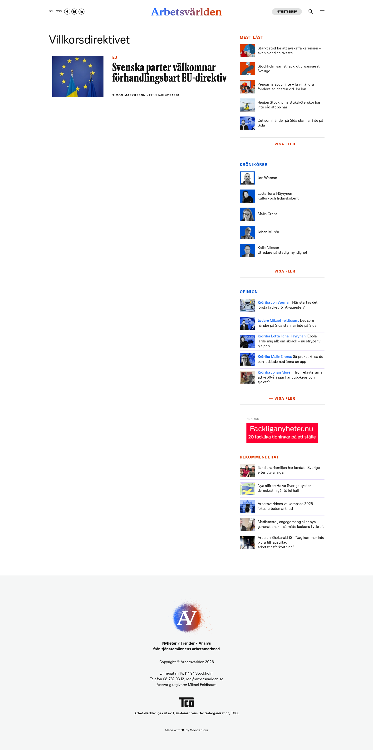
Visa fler (285, 144)
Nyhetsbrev (287, 11)
